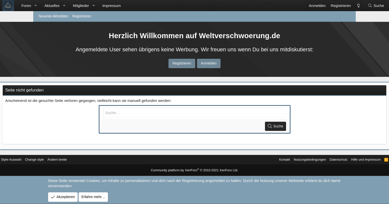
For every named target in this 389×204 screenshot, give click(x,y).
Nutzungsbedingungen (267, 160)
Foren (59, 5)
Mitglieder (114, 5)
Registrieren (81, 16)
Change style (74, 160)
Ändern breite (98, 160)
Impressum (145, 5)
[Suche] (342, 5)
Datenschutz (298, 160)
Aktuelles (85, 5)
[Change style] (325, 5)
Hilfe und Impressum (327, 160)
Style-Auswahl (49, 160)
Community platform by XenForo (194, 170)
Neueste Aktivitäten (53, 16)
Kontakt (240, 160)
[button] (69, 5)
